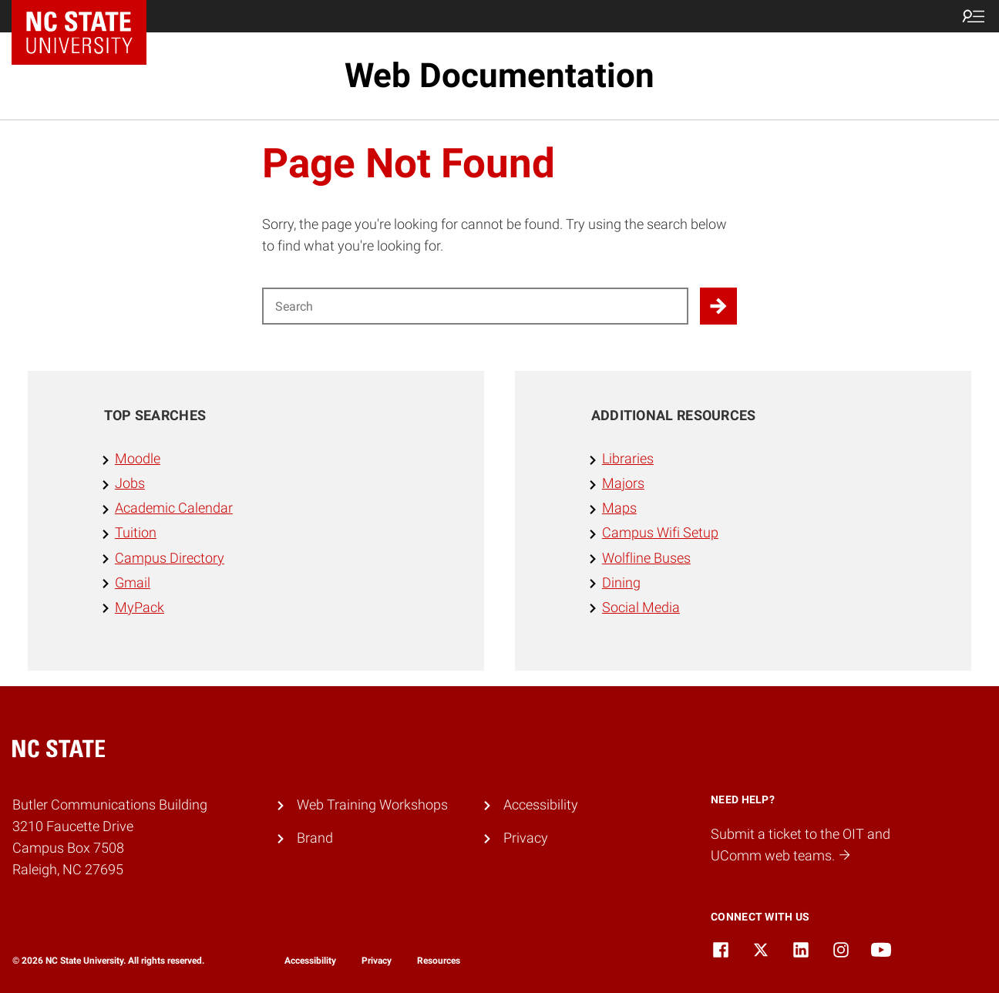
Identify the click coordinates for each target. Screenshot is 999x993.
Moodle (137, 458)
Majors (623, 483)
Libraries (628, 458)
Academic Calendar (174, 508)
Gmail (132, 583)
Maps (619, 508)
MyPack (139, 607)
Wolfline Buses (646, 558)
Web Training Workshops (372, 805)
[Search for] (475, 306)
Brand (315, 838)
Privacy (525, 838)
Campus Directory (169, 558)
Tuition (135, 532)
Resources (438, 960)
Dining (621, 583)
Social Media (641, 607)
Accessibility (540, 805)
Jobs (130, 483)
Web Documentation (499, 76)
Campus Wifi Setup (660, 532)
